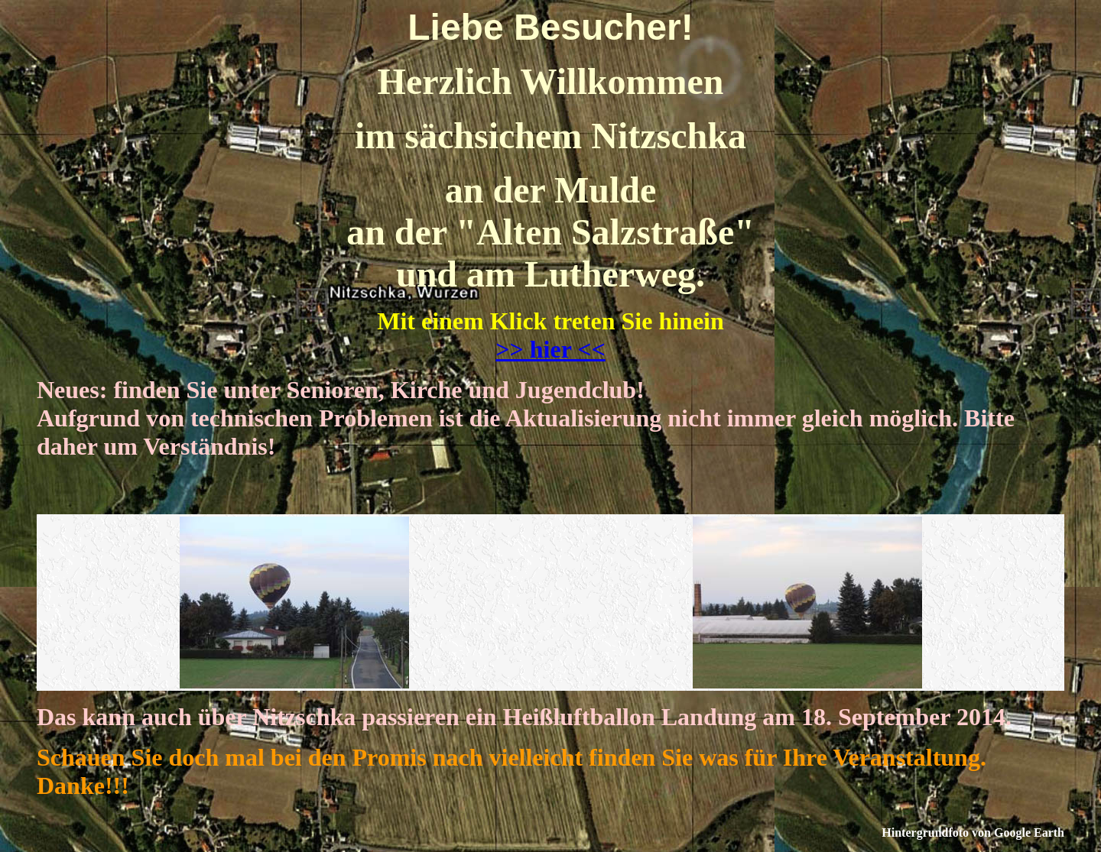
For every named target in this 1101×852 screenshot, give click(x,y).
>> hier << (550, 349)
